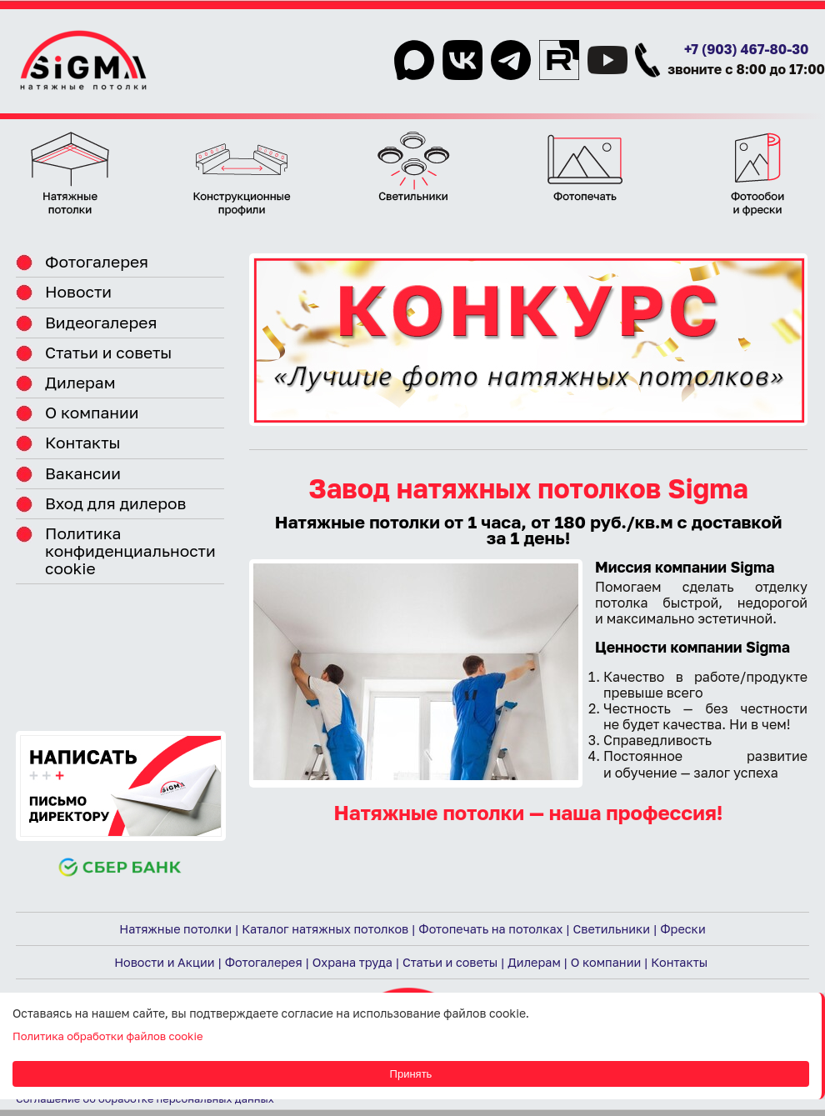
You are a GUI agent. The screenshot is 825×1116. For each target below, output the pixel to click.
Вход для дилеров (115, 503)
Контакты (83, 442)
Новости (78, 291)
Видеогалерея (101, 322)
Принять (411, 1074)
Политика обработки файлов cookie (107, 1036)
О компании (91, 412)
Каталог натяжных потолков (325, 929)
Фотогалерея (96, 261)
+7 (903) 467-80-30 (746, 49)
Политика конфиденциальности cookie (130, 550)
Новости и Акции (164, 962)
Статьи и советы (108, 352)
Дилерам (80, 382)
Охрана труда (352, 962)
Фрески (682, 929)
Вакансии (83, 473)
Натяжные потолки (175, 929)
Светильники (612, 929)
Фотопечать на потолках (490, 929)
